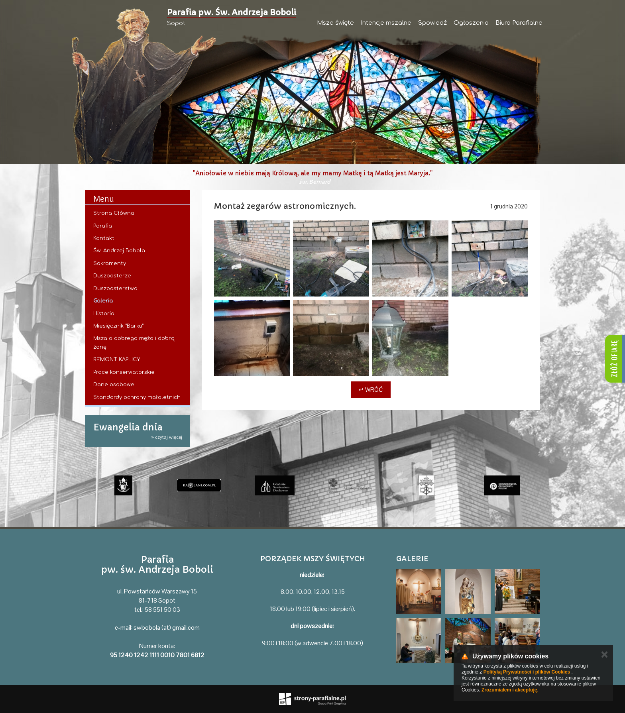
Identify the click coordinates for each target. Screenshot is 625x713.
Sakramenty (109, 263)
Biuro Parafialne (518, 23)
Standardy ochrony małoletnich (137, 397)
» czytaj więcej (166, 437)
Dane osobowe (113, 384)
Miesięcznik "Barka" (118, 326)
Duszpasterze (112, 276)
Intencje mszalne (386, 23)
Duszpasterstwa (115, 288)
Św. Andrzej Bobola (119, 250)
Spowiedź (432, 23)
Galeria (103, 301)
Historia (103, 313)
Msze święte (335, 23)
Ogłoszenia (471, 23)
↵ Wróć (371, 389)
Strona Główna (113, 213)
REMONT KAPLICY (116, 359)
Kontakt (103, 238)
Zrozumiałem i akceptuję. (510, 690)
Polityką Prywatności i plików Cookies (526, 672)
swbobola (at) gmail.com (167, 627)
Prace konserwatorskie (124, 372)
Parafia (102, 226)
